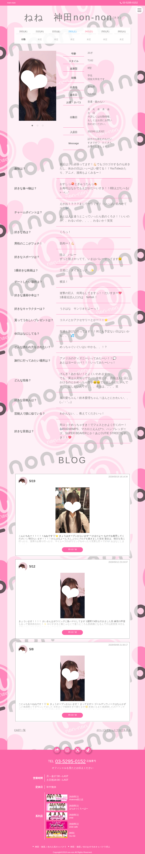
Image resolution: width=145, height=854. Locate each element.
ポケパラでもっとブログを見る (113, 730)
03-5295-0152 (128, 2)
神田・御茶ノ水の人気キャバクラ (50, 847)
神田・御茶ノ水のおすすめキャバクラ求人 (90, 847)
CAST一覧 (20, 730)
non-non (11, 2)
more (72, 549)
